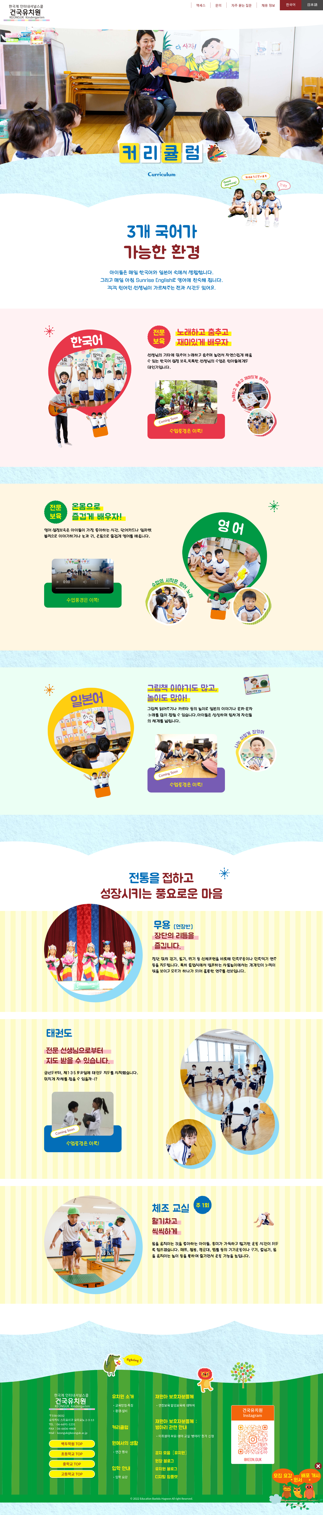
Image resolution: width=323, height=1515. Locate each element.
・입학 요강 (120, 1490)
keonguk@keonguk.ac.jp (72, 1445)
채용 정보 (268, 5)
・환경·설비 (120, 1424)
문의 (218, 5)
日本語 (312, 5)
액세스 (201, 5)
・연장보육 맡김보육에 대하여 (175, 1418)
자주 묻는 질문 (241, 5)
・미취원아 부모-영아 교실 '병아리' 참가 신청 (184, 1448)
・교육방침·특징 (122, 1418)
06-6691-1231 (66, 1437)
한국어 (290, 5)
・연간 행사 (120, 1464)
